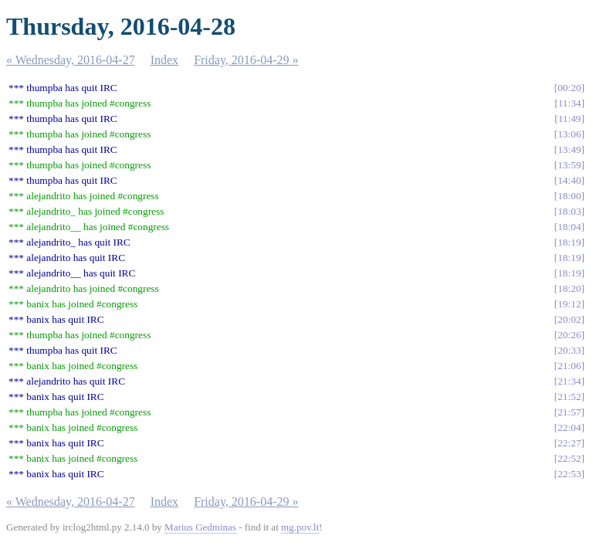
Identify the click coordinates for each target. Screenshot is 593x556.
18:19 (569, 242)
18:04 (569, 226)
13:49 (569, 149)
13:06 (569, 134)
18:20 (569, 288)
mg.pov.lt (300, 527)
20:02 (569, 319)
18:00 (569, 196)
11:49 (569, 118)
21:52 (569, 396)
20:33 (569, 350)
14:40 (569, 180)
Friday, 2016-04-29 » (246, 59)
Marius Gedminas (200, 527)
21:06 (569, 365)
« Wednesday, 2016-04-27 (70, 59)
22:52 (569, 458)
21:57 (569, 412)
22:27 (569, 443)
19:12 (569, 304)
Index (164, 59)
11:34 (569, 103)
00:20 (569, 87)
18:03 (569, 211)
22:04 (569, 427)
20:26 (569, 335)
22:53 (569, 474)
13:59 (569, 165)
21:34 (569, 381)
